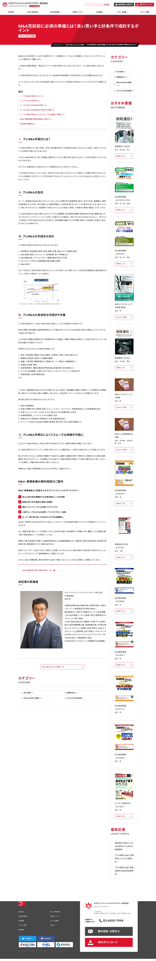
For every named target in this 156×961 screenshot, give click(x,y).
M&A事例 (29, 693)
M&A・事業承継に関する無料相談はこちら (39, 570)
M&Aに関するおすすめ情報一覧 (53, 667)
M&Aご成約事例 (56, 912)
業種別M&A (73, 693)
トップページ (58, 44)
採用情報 (21, 931)
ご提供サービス (55, 917)
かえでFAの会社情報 (75, 698)
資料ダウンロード (146, 4)
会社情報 (21, 921)
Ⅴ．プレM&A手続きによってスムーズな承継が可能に (40, 114)
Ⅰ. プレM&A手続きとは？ (29, 96)
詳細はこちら (120, 156)
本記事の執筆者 (26, 124)
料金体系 (11, 12)
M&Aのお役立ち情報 (33, 698)
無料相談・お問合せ (125, 4)
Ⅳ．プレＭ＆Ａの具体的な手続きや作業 (35, 110)
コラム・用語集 (55, 921)
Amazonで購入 (121, 317)
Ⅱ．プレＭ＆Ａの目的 (28, 101)
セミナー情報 (145, 12)
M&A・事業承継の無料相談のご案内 (34, 119)
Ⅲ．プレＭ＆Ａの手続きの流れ (31, 105)
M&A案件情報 (23, 917)
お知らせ (53, 926)
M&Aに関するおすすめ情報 (75, 44)
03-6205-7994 (117, 921)
